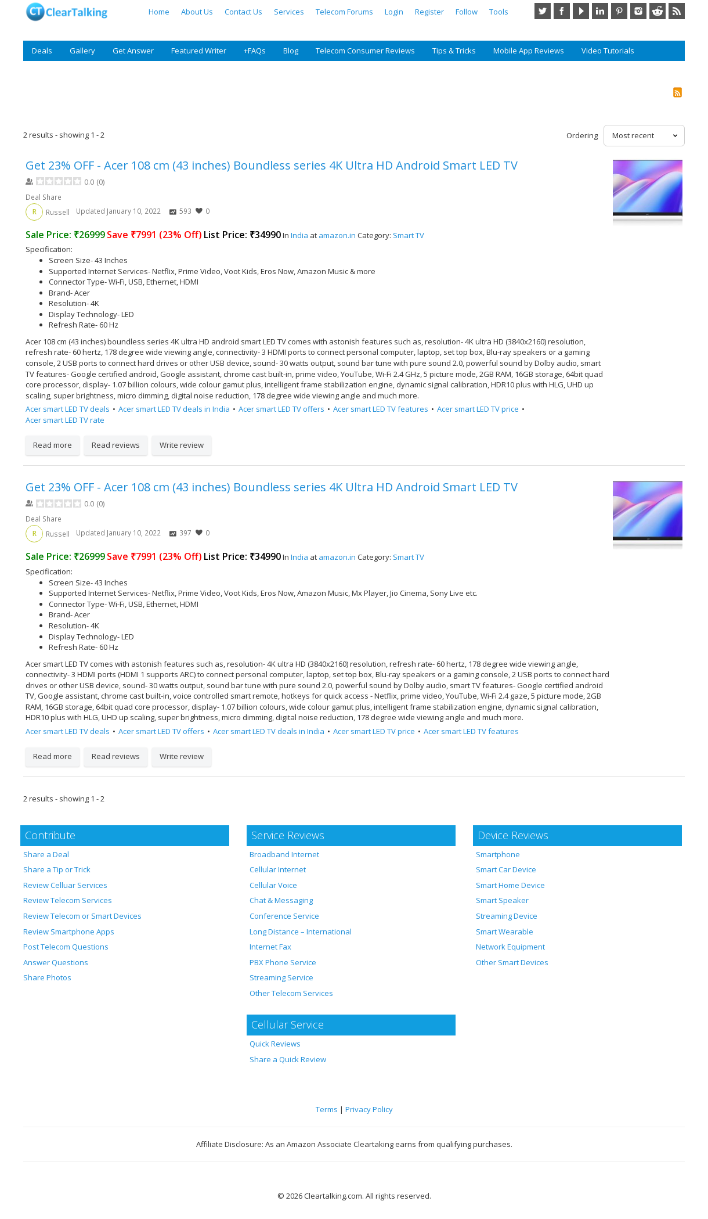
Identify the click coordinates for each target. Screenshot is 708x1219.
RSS (677, 11)
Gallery (82, 50)
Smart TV (408, 235)
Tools (498, 11)
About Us (197, 11)
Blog (290, 50)
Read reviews (116, 445)
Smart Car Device (506, 869)
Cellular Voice (273, 885)
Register (429, 11)
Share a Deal (46, 854)
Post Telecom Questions (66, 946)
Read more (52, 445)
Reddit (657, 11)
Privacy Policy (369, 1109)
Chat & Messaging (281, 900)
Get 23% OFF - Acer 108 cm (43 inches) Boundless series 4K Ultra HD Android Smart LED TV (272, 165)
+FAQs (255, 50)
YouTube (581, 11)
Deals (42, 50)
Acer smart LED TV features (380, 409)
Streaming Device (506, 916)
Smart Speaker (502, 900)
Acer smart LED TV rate (65, 420)
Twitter (542, 11)
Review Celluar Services (65, 885)
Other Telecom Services (291, 993)
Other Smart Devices (512, 962)
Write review (182, 445)
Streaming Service (281, 977)
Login (394, 11)
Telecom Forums (344, 11)
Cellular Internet (278, 869)
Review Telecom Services (67, 900)
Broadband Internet (284, 854)
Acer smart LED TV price (478, 409)
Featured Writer (198, 50)
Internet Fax (270, 946)
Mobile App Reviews (528, 50)
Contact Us (243, 11)
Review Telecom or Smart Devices (82, 916)
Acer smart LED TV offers (281, 409)
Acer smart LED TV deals (68, 409)
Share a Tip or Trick (57, 869)
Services (289, 11)
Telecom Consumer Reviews (365, 50)
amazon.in (337, 235)
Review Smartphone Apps (68, 931)
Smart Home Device (510, 885)
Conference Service (284, 916)
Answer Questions (55, 962)
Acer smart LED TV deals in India (174, 409)
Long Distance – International (301, 931)
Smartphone (498, 854)
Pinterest (619, 11)
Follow (467, 11)
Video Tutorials (607, 50)
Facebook (562, 11)
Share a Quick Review (288, 1059)
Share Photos (47, 977)
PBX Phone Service (283, 962)
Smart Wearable (504, 931)
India (299, 235)
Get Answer (133, 50)
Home (159, 11)
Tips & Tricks (454, 50)
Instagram (638, 11)
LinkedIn (600, 11)
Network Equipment (510, 946)
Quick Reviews (275, 1043)
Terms (327, 1109)
